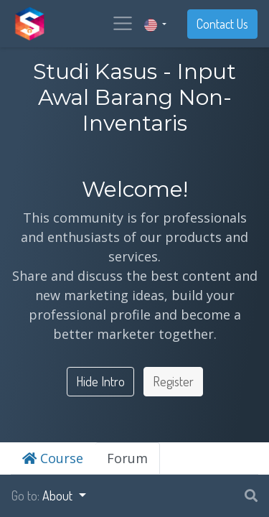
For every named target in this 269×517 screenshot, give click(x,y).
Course (52, 458)
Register (173, 381)
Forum (127, 458)
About (58, 495)
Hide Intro (100, 381)
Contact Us (222, 24)
